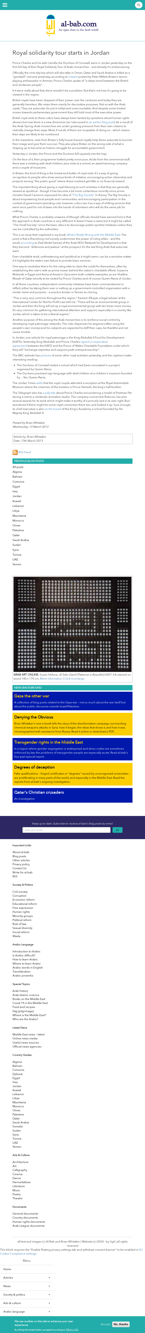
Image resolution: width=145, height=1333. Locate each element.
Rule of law (19, 924)
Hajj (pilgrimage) (23, 1011)
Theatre (17, 1198)
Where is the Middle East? (29, 1015)
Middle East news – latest (28, 1034)
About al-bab (20, 852)
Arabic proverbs (22, 976)
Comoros (18, 482)
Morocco (18, 521)
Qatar (16, 535)
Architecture (20, 1162)
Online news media (25, 1038)
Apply (139, 4)
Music (16, 1190)
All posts (18, 467)
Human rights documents (28, 1222)
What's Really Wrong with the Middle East (93, 235)
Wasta (16, 936)
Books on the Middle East (28, 999)
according (27, 243)
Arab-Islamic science (25, 995)
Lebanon (18, 506)
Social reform (21, 932)
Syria (15, 550)
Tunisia (16, 555)
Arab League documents (28, 1226)
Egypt (16, 486)
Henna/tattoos (21, 1182)
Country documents (25, 1218)
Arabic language (26, 1312)
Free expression (22, 908)
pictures (45, 355)
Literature (18, 1186)
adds (39, 383)
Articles (26, 1278)
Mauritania (19, 516)
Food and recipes (23, 1007)
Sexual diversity (22, 928)
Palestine (18, 530)
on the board (52, 409)
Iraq (15, 491)
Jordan (17, 496)
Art (14, 1166)
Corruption (19, 896)
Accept (105, 1325)
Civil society (20, 892)
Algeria (17, 472)
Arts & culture (26, 1303)
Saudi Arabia (20, 540)
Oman (16, 525)
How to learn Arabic (25, 959)
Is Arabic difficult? (23, 955)
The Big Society (83, 195)
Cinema (17, 1174)
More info (72, 1331)
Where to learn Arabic (26, 964)
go (117, 829)
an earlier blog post (101, 122)
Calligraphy (19, 1170)
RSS (15, 876)
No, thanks (121, 1325)
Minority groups (22, 916)
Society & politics (26, 1295)
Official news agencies (27, 1047)
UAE (15, 559)
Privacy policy (21, 864)
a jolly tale (49, 393)
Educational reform (24, 904)
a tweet (73, 77)
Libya (15, 511)
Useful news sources (25, 1043)
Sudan (16, 545)
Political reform (22, 920)
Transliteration (21, 972)
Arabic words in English (27, 968)
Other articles (21, 860)
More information (51, 679)
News (26, 1286)
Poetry (16, 1194)
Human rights (21, 912)
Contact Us (19, 868)
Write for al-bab (22, 872)
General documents (25, 1214)
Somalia (17, 1126)
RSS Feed (21, 452)
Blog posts (19, 856)
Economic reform (23, 900)
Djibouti (17, 1074)
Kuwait (16, 501)
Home (7, 1269)
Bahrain (17, 477)
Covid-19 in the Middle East (30, 1003)
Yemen (16, 564)
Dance (16, 1178)
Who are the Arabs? (25, 1019)
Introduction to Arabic (26, 951)
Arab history (20, 991)
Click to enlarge (74, 679)
